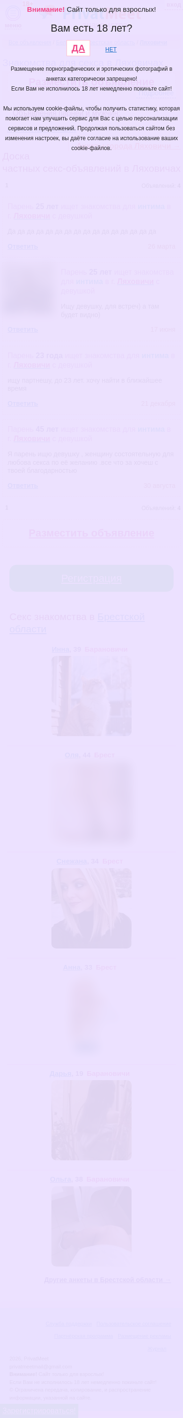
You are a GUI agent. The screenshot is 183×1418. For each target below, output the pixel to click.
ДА (78, 48)
